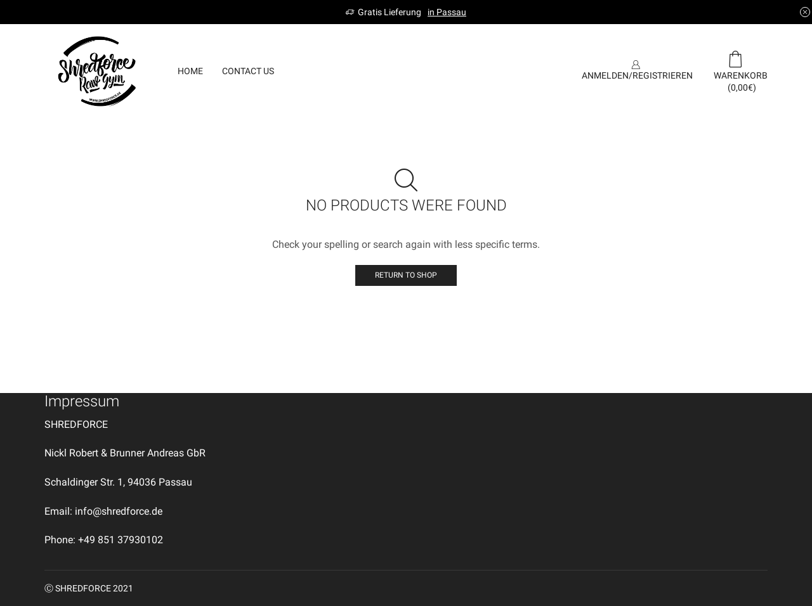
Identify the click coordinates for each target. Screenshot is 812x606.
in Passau (447, 12)
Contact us (248, 71)
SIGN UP (536, 71)
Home (190, 71)
